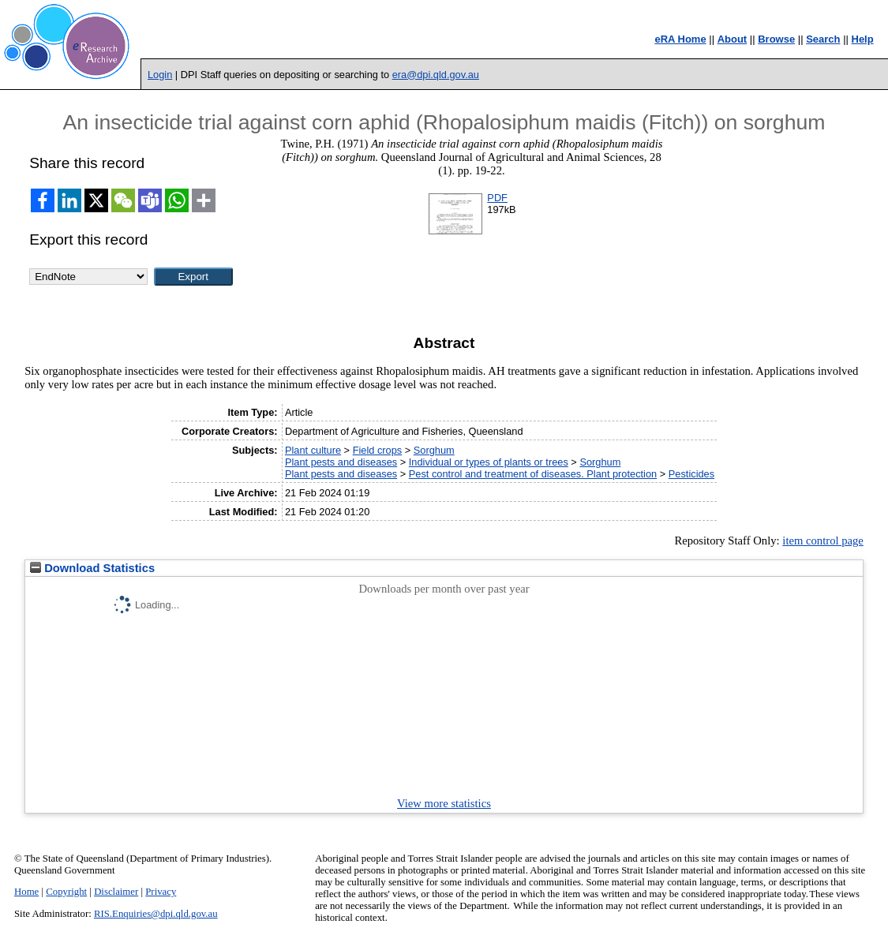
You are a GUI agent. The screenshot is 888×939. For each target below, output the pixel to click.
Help (863, 39)
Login (160, 74)
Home (26, 891)
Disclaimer (116, 891)
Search (823, 39)
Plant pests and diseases (341, 462)
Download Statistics (92, 568)
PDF (497, 198)
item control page (823, 540)
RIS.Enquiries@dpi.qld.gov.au (156, 913)
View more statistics (444, 803)
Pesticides (691, 474)
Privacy (160, 891)
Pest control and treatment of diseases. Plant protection (533, 474)
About (732, 39)
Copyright (66, 891)
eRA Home (680, 39)
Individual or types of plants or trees (488, 462)
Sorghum (434, 450)
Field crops (378, 450)
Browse (776, 39)
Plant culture (313, 450)
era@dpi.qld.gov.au (435, 74)
